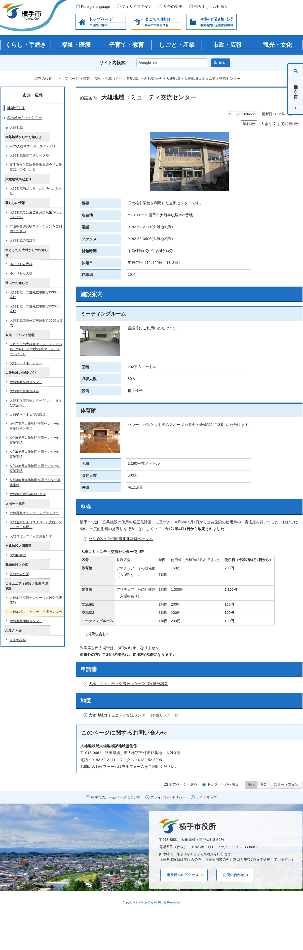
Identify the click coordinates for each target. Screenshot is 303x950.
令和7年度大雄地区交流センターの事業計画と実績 (35, 426)
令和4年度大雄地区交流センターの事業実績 (35, 468)
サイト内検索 (112, 62)
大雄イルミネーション (26, 363)
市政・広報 (227, 45)
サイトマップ (206, 797)
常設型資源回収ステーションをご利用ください (36, 228)
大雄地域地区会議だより (28, 494)
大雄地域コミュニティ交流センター (133, 715)
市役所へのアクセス (183, 875)
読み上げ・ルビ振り (211, 7)
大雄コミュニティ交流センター (32, 536)
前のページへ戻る (183, 784)
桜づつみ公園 (19, 574)
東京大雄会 (18, 640)
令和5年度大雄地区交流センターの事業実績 (35, 454)
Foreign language (95, 7)
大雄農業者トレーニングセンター (34, 513)
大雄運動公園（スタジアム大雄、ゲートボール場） (36, 524)
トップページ (68, 78)
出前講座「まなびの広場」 (29, 414)
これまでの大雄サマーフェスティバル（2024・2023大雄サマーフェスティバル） (36, 349)
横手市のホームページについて (115, 797)
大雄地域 (173, 78)
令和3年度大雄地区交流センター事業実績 (35, 482)
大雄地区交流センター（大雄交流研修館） (36, 600)
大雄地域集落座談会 (24, 391)
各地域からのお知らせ (144, 78)
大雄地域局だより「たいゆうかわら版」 (36, 190)
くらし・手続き (26, 45)
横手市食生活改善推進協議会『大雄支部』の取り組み (36, 167)
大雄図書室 (18, 555)
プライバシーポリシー (168, 797)
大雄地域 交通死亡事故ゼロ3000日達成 (36, 294)
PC (263, 784)
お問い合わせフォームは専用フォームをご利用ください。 (129, 766)
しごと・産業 (177, 45)
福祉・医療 (76, 45)
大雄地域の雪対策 (23, 240)
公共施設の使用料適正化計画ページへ (121, 539)
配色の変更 (173, 7)
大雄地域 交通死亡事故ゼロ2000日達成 (36, 308)
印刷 (246, 124)
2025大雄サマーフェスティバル (33, 146)
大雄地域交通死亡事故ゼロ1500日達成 (36, 323)
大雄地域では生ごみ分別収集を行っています (36, 214)
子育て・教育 (126, 45)
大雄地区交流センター (26, 382)
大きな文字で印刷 (276, 124)
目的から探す (296, 89)
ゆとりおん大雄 (21, 264)
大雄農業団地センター (26, 621)
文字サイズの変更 (137, 7)
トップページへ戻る (223, 784)
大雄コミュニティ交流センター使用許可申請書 (128, 684)
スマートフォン (286, 784)
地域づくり (113, 78)
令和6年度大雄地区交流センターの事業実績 (35, 440)
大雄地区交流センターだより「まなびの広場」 (36, 403)
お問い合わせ (233, 875)
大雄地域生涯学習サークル (29, 155)
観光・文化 (277, 45)
